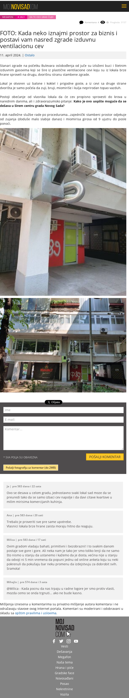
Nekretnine (64, 689)
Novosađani (64, 678)
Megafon (7, 17)
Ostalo (29, 55)
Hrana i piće (64, 667)
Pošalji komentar (105, 457)
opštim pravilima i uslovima (35, 613)
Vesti (64, 646)
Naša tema (65, 662)
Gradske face (64, 673)
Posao (64, 684)
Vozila (64, 694)
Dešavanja (64, 651)
